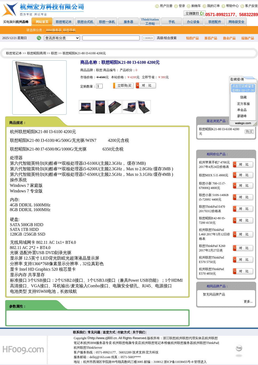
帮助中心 (232, 6)
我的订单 (213, 6)
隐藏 (243, 97)
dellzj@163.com (100, 357)
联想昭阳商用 (36, 53)
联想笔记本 (14, 53)
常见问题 (94, 332)
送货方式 (109, 332)
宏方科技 (152, 352)
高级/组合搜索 (167, 38)
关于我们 (138, 332)
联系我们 (79, 332)
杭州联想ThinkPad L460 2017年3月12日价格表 (214, 234)
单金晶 (242, 110)
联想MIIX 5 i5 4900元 (214, 175)
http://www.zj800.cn (103, 338)
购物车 (196, 6)
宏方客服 (243, 104)
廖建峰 (242, 116)
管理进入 (200, 362)
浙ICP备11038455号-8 (178, 362)
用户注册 (166, 6)
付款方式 (123, 332)
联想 (54, 53)
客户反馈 (251, 6)
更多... (248, 301)
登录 (182, 6)
